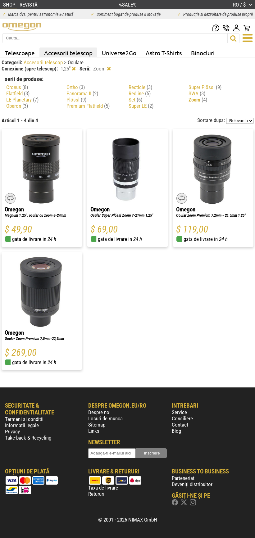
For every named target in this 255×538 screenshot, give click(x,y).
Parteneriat (183, 478)
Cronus (17, 87)
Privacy (12, 431)
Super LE (141, 106)
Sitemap (96, 425)
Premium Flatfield (88, 106)
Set (135, 100)
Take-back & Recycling (28, 438)
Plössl (76, 100)
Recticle (140, 87)
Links (93, 431)
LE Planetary (22, 100)
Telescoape (20, 53)
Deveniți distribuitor (192, 484)
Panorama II (82, 93)
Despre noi (99, 412)
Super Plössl (205, 87)
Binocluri (203, 53)
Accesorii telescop (68, 53)
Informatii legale (22, 425)
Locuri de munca (105, 418)
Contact (180, 425)
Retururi (96, 494)
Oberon (17, 106)
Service (179, 412)
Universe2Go (119, 53)
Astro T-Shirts (164, 53)
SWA (197, 93)
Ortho (75, 87)
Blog (176, 431)
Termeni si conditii (24, 419)
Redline (140, 93)
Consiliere (182, 418)
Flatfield (18, 93)
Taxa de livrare (103, 488)
